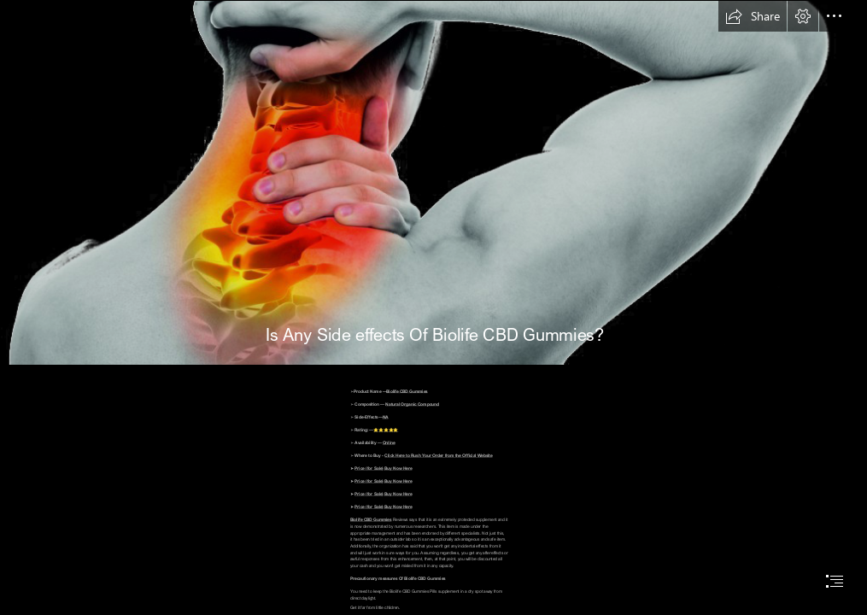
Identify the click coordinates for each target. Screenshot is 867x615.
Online (389, 442)
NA (386, 416)
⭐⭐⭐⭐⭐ (386, 429)
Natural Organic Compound (413, 403)
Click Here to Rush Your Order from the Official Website (439, 455)
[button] (752, 16)
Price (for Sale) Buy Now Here (384, 468)
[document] (433, 307)
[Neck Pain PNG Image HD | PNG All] (433, 183)
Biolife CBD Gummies (407, 390)
